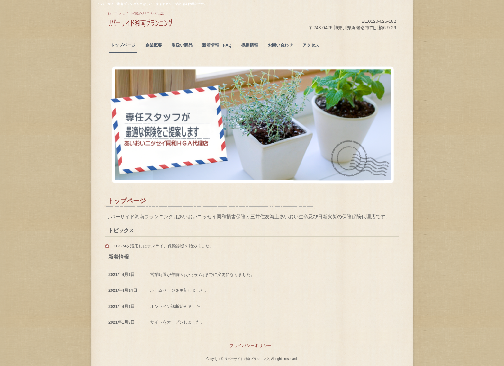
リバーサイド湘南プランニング (155, 29)
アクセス (310, 45)
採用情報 (249, 45)
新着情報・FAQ (217, 45)
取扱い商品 (182, 45)
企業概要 (153, 45)
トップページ (123, 45)
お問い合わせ (280, 45)
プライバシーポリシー (250, 345)
